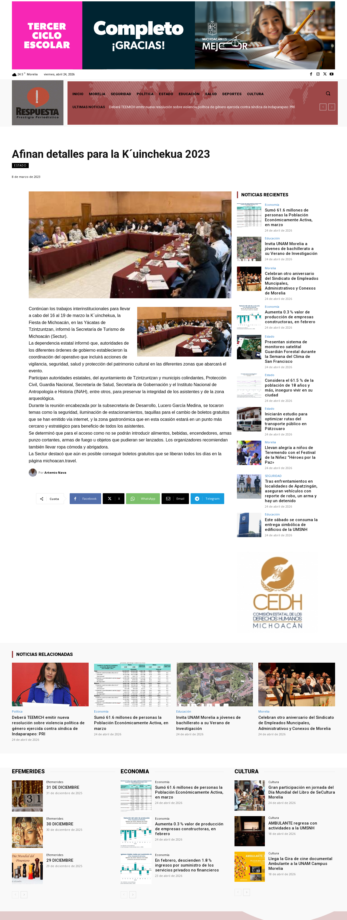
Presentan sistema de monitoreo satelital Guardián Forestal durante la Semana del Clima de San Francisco (290, 341)
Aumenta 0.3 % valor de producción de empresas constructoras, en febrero (288, 309)
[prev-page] (15, 868)
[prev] (323, 107)
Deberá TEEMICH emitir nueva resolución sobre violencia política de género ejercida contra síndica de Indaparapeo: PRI (202, 107)
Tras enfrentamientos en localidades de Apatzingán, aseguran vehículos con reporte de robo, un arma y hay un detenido (289, 465)
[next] (331, 107)
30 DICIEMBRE (58, 797)
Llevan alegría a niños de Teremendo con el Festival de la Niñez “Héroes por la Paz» (291, 430)
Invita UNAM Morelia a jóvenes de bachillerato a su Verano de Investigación (290, 247)
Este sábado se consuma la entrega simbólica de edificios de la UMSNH (289, 497)
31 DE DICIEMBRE (61, 760)
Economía (272, 204)
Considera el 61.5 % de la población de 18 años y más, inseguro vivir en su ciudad (290, 371)
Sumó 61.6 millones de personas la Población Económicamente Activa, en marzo (289, 217)
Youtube (328, 909)
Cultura (273, 755)
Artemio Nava (55, 472)
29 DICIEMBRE (58, 833)
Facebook (278, 909)
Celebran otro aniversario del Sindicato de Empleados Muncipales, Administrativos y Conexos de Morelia (291, 279)
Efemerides (54, 755)
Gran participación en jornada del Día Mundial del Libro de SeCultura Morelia (301, 765)
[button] (328, 93)
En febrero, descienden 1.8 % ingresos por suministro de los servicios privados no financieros (189, 838)
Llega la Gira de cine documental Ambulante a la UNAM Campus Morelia (297, 836)
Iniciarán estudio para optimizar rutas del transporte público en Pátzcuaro (291, 401)
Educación (272, 236)
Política (17, 684)
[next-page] (24, 868)
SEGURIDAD (273, 450)
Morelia (270, 266)
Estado (20, 165)
